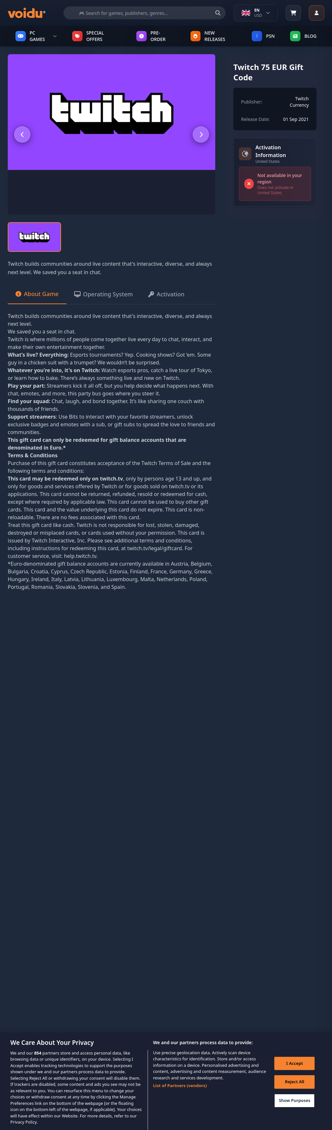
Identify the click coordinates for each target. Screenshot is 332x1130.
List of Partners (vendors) (180, 1093)
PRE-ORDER (150, 36)
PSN (263, 36)
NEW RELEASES (207, 36)
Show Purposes (294, 1108)
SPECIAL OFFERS (88, 36)
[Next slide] (201, 134)
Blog (303, 36)
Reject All (294, 1090)
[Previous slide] (22, 134)
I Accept (294, 1071)
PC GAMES (36, 36)
